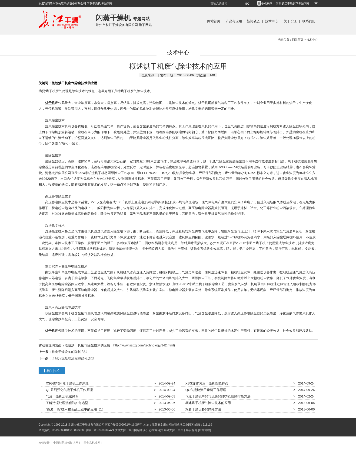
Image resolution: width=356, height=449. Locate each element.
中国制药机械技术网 (65, 442)
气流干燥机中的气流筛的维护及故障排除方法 (217, 396)
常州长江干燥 (60, 33)
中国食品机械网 (90, 442)
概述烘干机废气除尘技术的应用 (207, 403)
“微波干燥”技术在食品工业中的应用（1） (74, 409)
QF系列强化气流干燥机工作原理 (68, 390)
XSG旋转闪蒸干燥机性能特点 (206, 383)
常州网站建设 (137, 430)
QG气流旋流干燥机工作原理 (205, 390)
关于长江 (290, 21)
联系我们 (308, 21)
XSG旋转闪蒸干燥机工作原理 (66, 383)
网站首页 (213, 21)
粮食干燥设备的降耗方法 (69, 352)
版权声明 (137, 424)
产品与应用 (234, 21)
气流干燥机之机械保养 (61, 396)
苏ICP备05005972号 (117, 424)
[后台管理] (204, 430)
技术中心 (271, 21)
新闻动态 (253, 21)
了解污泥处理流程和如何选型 (73, 358)
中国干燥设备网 (187, 430)
